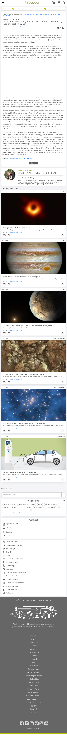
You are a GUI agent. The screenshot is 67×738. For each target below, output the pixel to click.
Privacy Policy (33, 692)
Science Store (33, 669)
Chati (33, 712)
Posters (33, 656)
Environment (51, 507)
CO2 (59, 507)
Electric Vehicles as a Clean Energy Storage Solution (21, 472)
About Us (33, 636)
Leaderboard (33, 682)
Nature (34, 510)
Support (33, 709)
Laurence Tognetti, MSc (16, 232)
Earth (57, 510)
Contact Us (33, 642)
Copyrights (33, 705)
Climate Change (22, 504)
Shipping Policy (33, 689)
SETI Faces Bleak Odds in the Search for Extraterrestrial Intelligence (27, 326)
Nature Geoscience (15, 159)
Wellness (29, 507)
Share (33, 163)
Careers (33, 646)
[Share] (62, 235)
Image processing (8, 512)
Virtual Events (33, 652)
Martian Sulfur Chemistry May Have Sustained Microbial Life (24, 374)
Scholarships (33, 679)
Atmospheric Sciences (9, 504)
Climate (41, 510)
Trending (5, 14)
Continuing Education (33, 675)
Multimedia (33, 520)
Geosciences (32, 504)
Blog (33, 662)
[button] (59, 28)
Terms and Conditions (33, 695)
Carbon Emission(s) (8, 510)
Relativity (47, 504)
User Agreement (33, 699)
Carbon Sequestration (39, 507)
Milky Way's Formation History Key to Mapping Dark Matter (24, 423)
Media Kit (33, 649)
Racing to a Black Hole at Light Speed (16, 228)
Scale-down (30, 512)
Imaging (40, 504)
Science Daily (27, 159)
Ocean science (49, 510)
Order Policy (33, 685)
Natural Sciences (19, 512)
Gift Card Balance (33, 672)
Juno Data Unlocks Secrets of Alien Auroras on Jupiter (22, 277)
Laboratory (55, 504)
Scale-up (6, 507)
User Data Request (33, 702)
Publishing (13, 507)
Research (21, 507)
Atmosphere (19, 510)
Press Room (33, 666)
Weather (27, 510)
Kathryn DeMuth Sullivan (18, 27)
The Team (33, 639)
